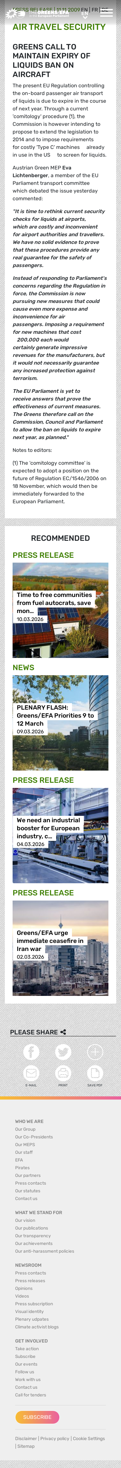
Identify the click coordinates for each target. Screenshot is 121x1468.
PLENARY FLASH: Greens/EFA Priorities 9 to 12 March (55, 715)
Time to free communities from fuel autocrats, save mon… (54, 603)
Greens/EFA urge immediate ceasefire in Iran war (50, 941)
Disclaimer (26, 1438)
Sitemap (26, 1446)
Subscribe (37, 1417)
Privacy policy (54, 1438)
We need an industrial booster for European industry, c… (48, 828)
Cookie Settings (89, 1438)
